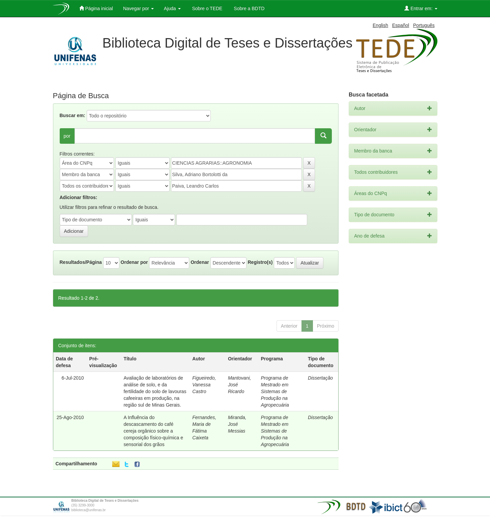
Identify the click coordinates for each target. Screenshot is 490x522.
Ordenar (200, 262)
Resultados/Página (81, 262)
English (380, 25)
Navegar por (138, 8)
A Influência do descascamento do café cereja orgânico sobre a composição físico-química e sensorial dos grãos (153, 431)
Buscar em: (72, 115)
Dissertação (320, 378)
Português (424, 25)
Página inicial (96, 8)
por (67, 136)
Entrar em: (420, 8)
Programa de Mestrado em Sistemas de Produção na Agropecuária (275, 391)
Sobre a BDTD (248, 8)
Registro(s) (260, 262)
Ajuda (172, 8)
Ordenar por (134, 262)
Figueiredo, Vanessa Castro (204, 384)
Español (400, 25)
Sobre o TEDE (207, 8)
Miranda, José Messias (237, 424)
